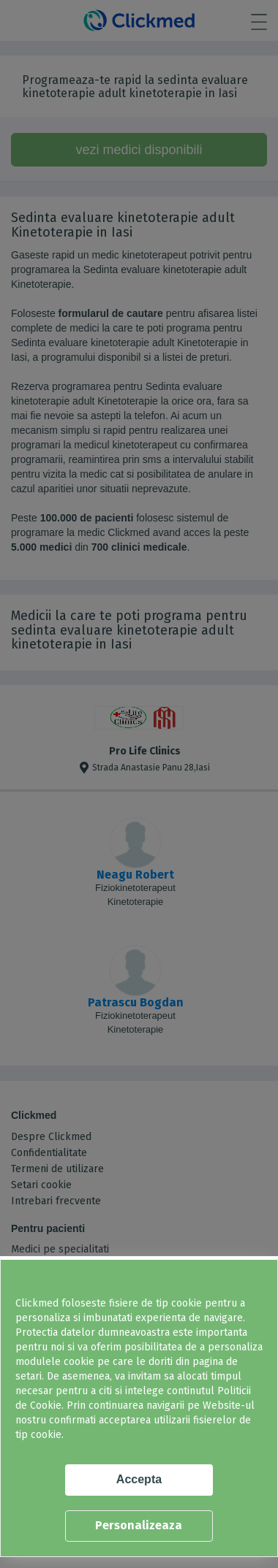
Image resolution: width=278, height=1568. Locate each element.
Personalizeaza (138, 1525)
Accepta (139, 1479)
